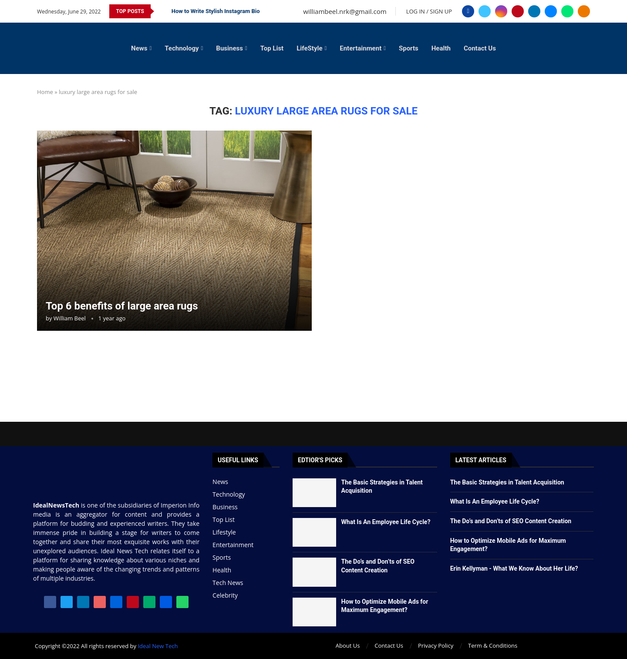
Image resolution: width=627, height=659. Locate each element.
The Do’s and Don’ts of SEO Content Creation (511, 521)
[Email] (551, 11)
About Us (348, 645)
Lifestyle (224, 532)
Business (229, 48)
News (139, 48)
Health (441, 48)
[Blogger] (584, 11)
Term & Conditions (492, 645)
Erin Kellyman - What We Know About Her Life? (514, 568)
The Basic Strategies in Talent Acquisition (507, 482)
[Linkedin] (534, 11)
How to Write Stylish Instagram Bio (216, 11)
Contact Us (480, 48)
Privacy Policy (435, 645)
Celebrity (225, 595)
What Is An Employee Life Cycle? (386, 521)
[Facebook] (468, 11)
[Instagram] (501, 11)
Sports (408, 48)
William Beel (70, 318)
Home (45, 92)
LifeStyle (309, 48)
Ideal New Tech (158, 646)
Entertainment (360, 48)
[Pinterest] (518, 11)
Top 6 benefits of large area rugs (122, 306)
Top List (272, 48)
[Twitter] (485, 11)
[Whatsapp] (567, 11)
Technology (182, 48)
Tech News (227, 583)
